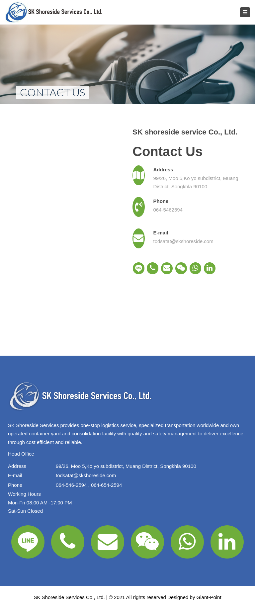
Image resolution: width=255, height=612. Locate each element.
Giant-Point (209, 597)
